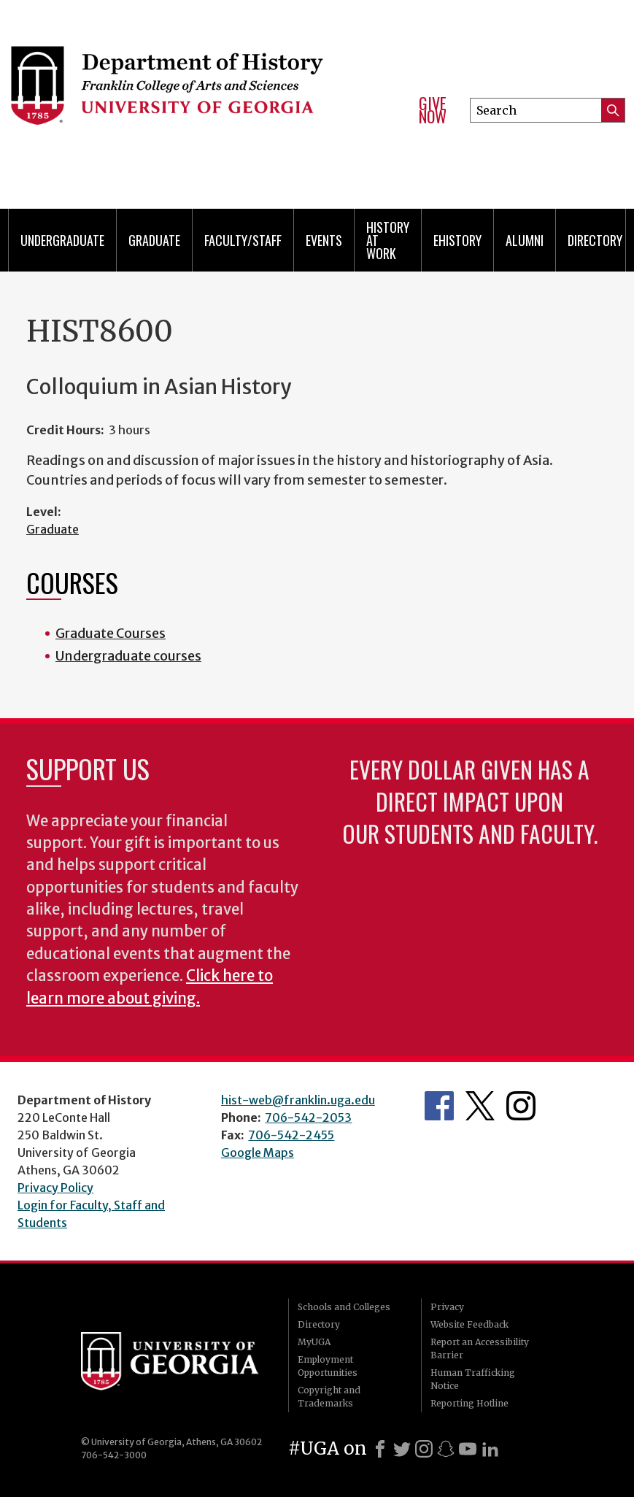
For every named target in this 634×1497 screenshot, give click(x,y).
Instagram (521, 1105)
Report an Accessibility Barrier (479, 1348)
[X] (402, 1449)
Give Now (432, 110)
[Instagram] (424, 1449)
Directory (595, 240)
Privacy (447, 1306)
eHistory (457, 240)
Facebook (439, 1105)
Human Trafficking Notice (472, 1379)
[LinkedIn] (490, 1449)
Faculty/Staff (243, 240)
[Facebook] (380, 1449)
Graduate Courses (110, 633)
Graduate (154, 240)
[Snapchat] (446, 1449)
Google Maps (257, 1152)
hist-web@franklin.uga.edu (298, 1100)
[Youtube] (467, 1449)
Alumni (525, 240)
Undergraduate (62, 240)
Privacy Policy (55, 1187)
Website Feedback (469, 1324)
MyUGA (314, 1341)
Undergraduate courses (128, 655)
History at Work (387, 240)
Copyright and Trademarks (329, 1397)
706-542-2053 (308, 1117)
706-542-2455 (291, 1135)
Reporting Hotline (469, 1403)
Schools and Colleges (344, 1306)
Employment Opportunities (327, 1366)
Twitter (480, 1105)
